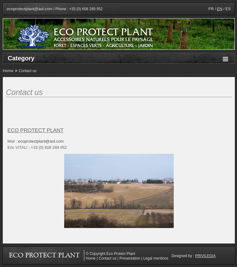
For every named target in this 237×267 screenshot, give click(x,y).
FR (211, 8)
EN (219, 8)
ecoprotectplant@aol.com (29, 8)
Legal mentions (155, 258)
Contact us (107, 258)
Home (8, 70)
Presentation (129, 258)
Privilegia (205, 256)
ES (228, 8)
